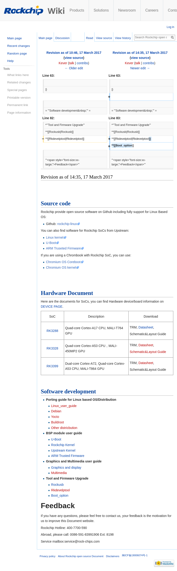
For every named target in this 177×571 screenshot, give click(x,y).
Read (89, 38)
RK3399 (52, 366)
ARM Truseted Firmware (63, 248)
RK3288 (52, 331)
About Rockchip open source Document (80, 556)
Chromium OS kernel (61, 267)
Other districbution (64, 428)
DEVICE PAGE (51, 306)
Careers (151, 10)
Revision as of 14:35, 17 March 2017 (140, 53)
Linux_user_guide (64, 406)
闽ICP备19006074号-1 (135, 555)
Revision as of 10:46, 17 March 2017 (74, 53)
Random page (17, 53)
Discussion (62, 38)
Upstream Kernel (63, 450)
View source (104, 38)
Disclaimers (112, 556)
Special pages (17, 90)
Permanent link (17, 105)
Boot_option (59, 495)
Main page (45, 38)
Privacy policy (47, 556)
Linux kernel (54, 237)
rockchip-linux (67, 224)
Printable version (18, 97)
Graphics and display (66, 467)
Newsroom (127, 10)
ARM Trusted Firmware (67, 456)
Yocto (55, 417)
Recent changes (18, 46)
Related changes (19, 82)
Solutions (101, 10)
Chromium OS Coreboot (63, 262)
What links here (18, 75)
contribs (82, 63)
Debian (56, 411)
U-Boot (51, 243)
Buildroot (57, 422)
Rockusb (57, 484)
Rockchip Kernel (63, 445)
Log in (170, 27)
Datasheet (146, 327)
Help (10, 61)
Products (77, 10)
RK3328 (52, 348)
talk (71, 63)
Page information (19, 112)
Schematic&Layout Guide (148, 352)
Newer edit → (140, 68)
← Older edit (74, 68)
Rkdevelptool (60, 490)
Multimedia (59, 473)
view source (74, 58)
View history (123, 38)
